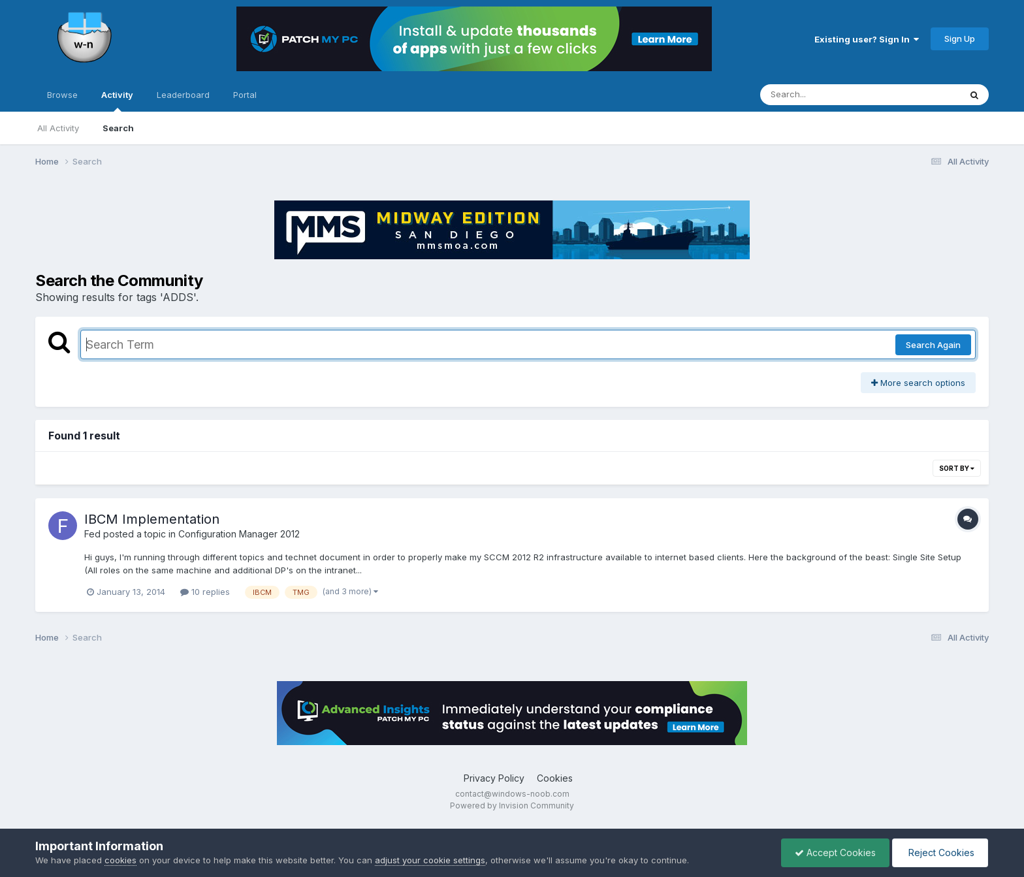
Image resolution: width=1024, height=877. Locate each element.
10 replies (205, 591)
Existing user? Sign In (866, 39)
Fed (92, 533)
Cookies (555, 778)
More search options (918, 382)
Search (118, 128)
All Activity (58, 128)
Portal (245, 94)
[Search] (824, 94)
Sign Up (959, 38)
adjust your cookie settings (430, 860)
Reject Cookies (940, 852)
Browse (62, 94)
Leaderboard (183, 94)
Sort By (956, 468)
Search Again (933, 345)
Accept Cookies (835, 852)
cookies (120, 860)
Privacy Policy (494, 778)
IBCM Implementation (151, 519)
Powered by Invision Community (512, 805)
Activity (117, 100)
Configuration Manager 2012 (239, 533)
